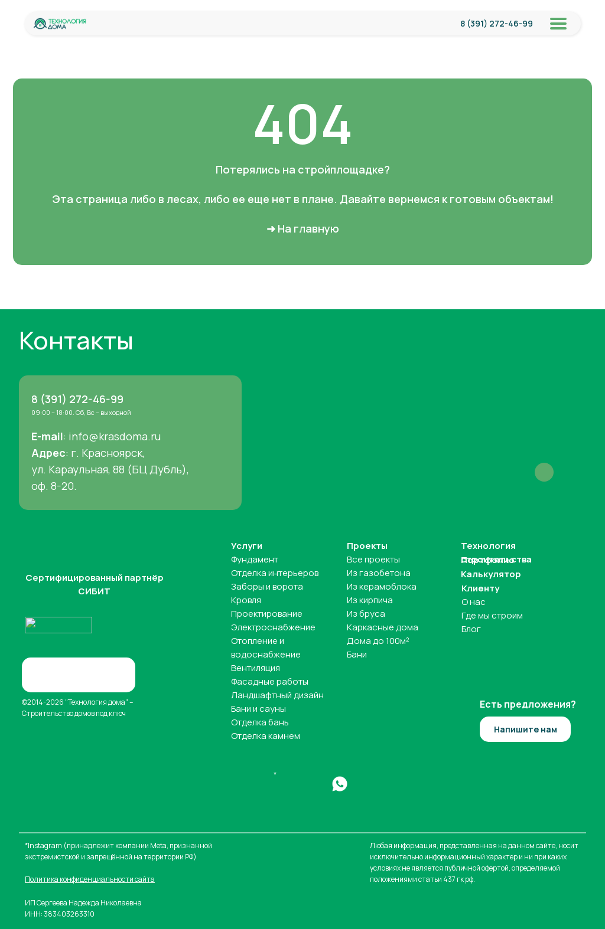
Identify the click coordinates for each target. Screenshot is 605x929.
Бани (357, 654)
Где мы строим (492, 615)
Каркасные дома (382, 627)
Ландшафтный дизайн (277, 695)
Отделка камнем (265, 736)
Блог (471, 629)
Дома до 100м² (378, 640)
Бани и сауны (258, 708)
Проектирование (266, 613)
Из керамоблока (382, 586)
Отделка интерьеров (274, 573)
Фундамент (254, 559)
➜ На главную (302, 228)
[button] (525, 729)
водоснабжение (266, 654)
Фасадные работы (269, 681)
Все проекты (373, 559)
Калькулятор (491, 574)
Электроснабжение (273, 627)
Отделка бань (260, 722)
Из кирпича (370, 600)
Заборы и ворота (267, 586)
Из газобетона (379, 573)
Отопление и (257, 640)
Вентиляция (255, 668)
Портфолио (488, 560)
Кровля (246, 600)
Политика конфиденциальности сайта (90, 879)
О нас (473, 602)
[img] (59, 23)
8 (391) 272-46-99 (496, 23)
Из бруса (366, 613)
